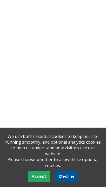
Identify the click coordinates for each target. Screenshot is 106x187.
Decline (67, 176)
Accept (39, 176)
